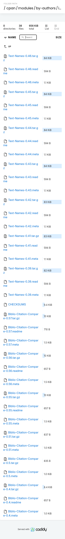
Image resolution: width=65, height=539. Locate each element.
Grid (56, 27)
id (59, 8)
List (47, 27)
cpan (10, 8)
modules (25, 8)
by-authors (46, 8)
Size (59, 37)
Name (12, 37)
